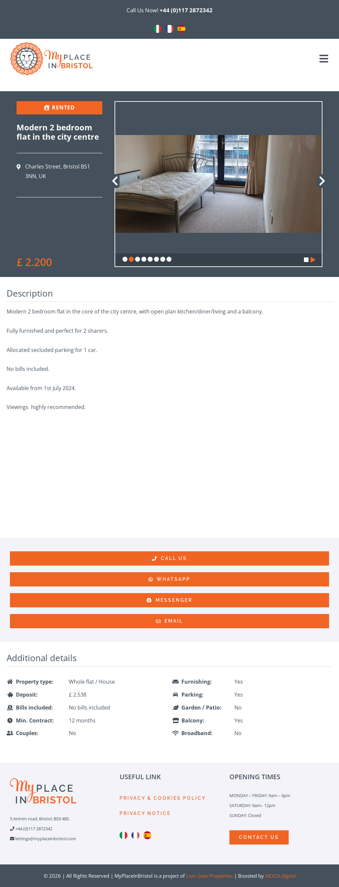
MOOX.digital (280, 875)
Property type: (34, 681)
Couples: (27, 733)
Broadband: (197, 733)
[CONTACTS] (259, 837)
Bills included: (34, 707)
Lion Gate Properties (209, 875)
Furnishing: (196, 681)
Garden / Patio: (201, 707)
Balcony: (192, 720)
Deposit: (27, 694)
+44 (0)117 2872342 (186, 10)
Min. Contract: (35, 720)
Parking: (192, 694)
